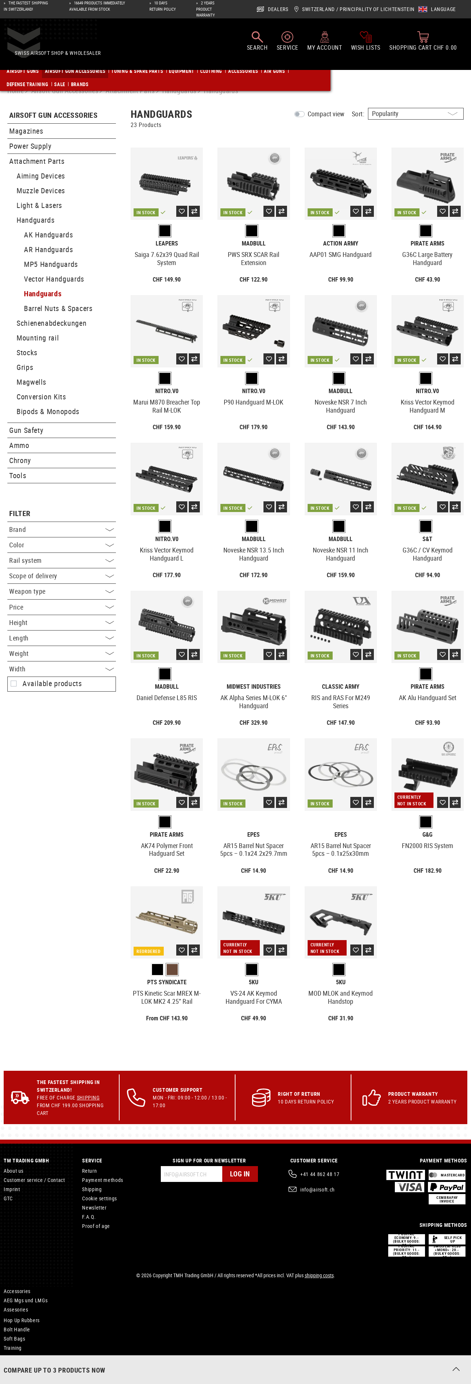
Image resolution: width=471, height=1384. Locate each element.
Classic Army (341, 686)
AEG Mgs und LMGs (25, 1300)
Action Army (340, 243)
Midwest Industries (254, 686)
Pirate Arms (428, 243)
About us (14, 1170)
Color (61, 544)
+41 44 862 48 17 (319, 1174)
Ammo (19, 445)
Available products (52, 683)
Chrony (20, 460)
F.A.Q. (89, 1216)
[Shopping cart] (423, 43)
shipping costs (319, 1275)
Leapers (167, 243)
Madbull (254, 243)
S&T (427, 539)
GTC (8, 1198)
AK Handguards (48, 235)
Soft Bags (14, 1338)
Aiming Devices (41, 176)
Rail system (61, 560)
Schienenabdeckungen (51, 323)
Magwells (31, 382)
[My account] (324, 43)
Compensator (19, 1356)
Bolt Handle (17, 1329)
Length (61, 637)
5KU (253, 982)
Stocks (27, 352)
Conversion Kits (41, 397)
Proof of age (96, 1225)
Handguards (35, 220)
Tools (17, 475)
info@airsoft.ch (317, 1189)
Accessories (17, 1291)
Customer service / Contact (34, 1179)
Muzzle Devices (41, 190)
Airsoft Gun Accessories (53, 115)
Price (61, 607)
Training (13, 1347)
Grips (25, 367)
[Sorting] (416, 114)
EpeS (253, 834)
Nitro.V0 (166, 391)
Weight (61, 653)
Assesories (16, 1309)
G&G (427, 834)
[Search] (257, 43)
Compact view (326, 113)
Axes (9, 1366)
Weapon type (61, 591)
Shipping (88, 1097)
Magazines (26, 131)
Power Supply (30, 146)
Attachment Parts (36, 161)
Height (61, 622)
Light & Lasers (39, 205)
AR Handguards (48, 249)
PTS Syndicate (167, 982)
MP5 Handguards (51, 264)
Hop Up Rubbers (22, 1320)
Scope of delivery (61, 575)
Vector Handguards (54, 279)
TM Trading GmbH (26, 1160)
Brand (61, 529)
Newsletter (94, 1207)
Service (92, 1160)
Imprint (12, 1189)
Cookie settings (99, 1198)
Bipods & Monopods (48, 411)
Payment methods (102, 1179)
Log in (239, 1174)
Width (61, 668)
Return (89, 1170)
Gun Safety (26, 430)
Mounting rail (38, 338)
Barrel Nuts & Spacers (58, 308)
